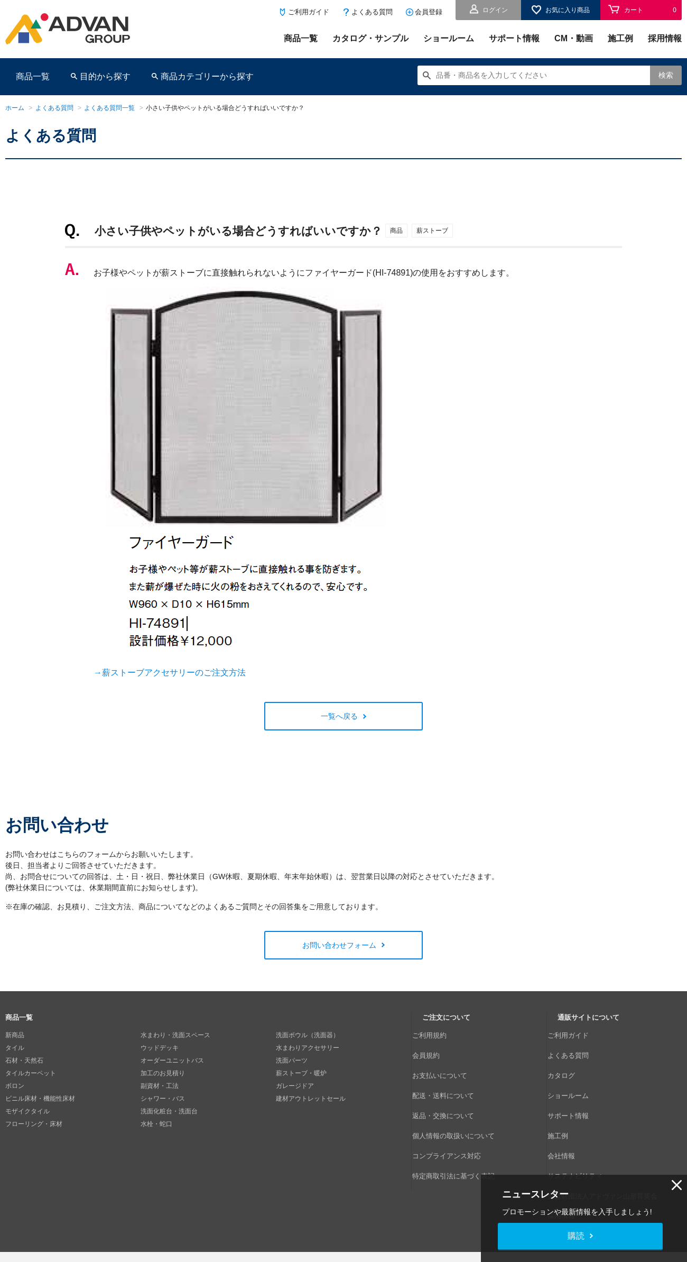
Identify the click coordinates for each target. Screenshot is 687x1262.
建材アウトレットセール (311, 1098)
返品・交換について (450, 1086)
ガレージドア (295, 1086)
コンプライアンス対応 (454, 1111)
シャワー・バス (163, 1098)
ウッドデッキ (160, 1047)
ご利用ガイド (308, 12)
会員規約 (435, 1047)
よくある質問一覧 (109, 108)
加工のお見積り (163, 1073)
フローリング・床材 (33, 1124)
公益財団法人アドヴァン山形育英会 (608, 1136)
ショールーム (448, 38)
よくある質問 (372, 12)
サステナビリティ (583, 1124)
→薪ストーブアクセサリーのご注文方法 (170, 672)
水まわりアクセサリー (307, 1047)
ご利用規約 (438, 1035)
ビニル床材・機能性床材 (40, 1098)
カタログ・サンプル (370, 38)
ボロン (14, 1086)
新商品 (14, 1035)
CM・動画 (573, 38)
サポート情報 (514, 38)
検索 (665, 75)
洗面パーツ (292, 1060)
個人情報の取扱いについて (460, 1098)
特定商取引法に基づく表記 (460, 1124)
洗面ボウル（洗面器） (307, 1035)
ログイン (495, 10)
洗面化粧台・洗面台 (169, 1111)
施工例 (620, 38)
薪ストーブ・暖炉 (301, 1073)
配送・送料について (450, 1073)
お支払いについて (447, 1060)
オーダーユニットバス (172, 1060)
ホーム (14, 108)
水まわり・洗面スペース (175, 1035)
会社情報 (570, 1111)
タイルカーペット (30, 1073)
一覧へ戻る (339, 716)
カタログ (570, 1060)
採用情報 (665, 38)
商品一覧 (301, 38)
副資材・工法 (160, 1086)
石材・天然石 (24, 1060)
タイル (14, 1047)
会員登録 (428, 12)
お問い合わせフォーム (339, 945)
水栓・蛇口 (156, 1124)
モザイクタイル (27, 1111)
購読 (576, 1235)
